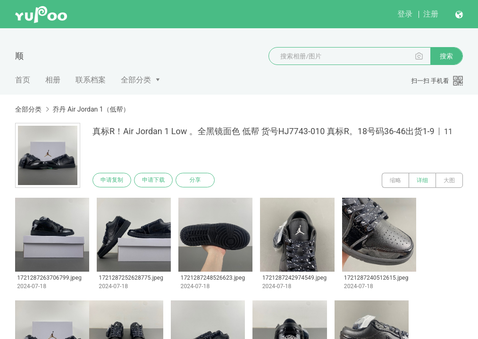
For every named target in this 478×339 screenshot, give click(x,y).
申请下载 (154, 180)
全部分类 (136, 79)
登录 (404, 13)
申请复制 (112, 180)
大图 (449, 180)
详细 (422, 180)
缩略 (395, 180)
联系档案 (90, 79)
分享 (197, 180)
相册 (52, 79)
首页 (22, 79)
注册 (430, 13)
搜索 (446, 56)
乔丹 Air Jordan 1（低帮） (90, 109)
